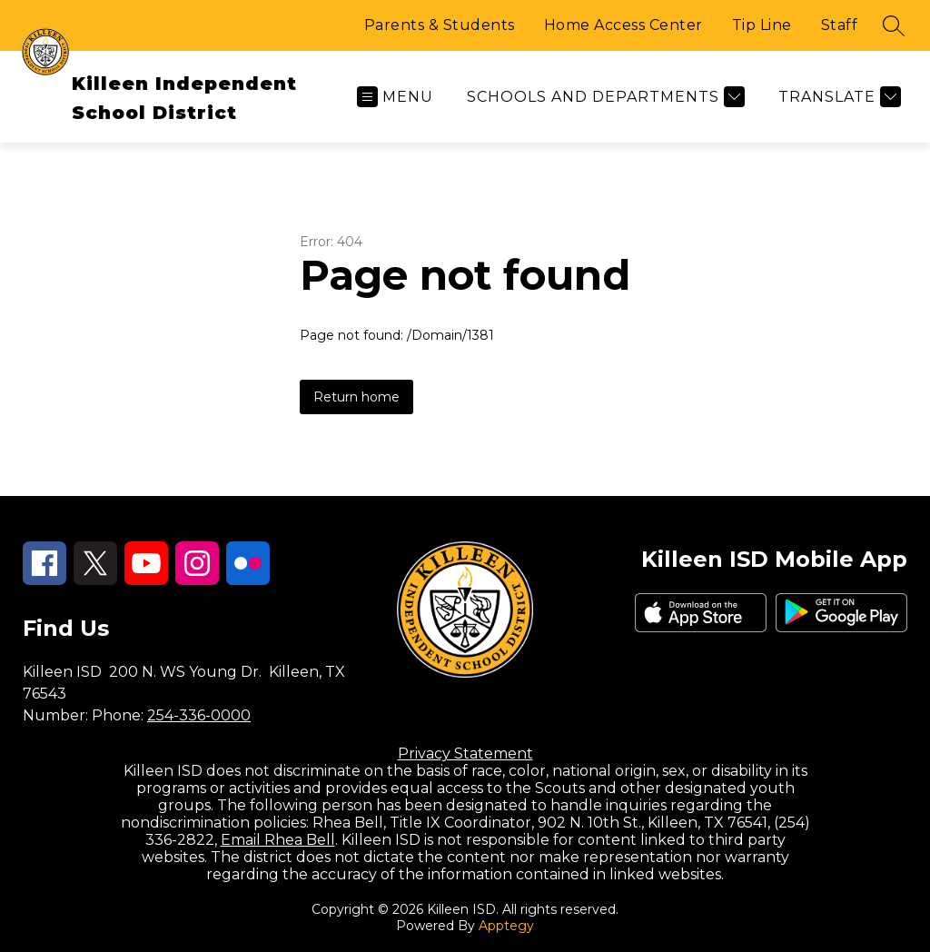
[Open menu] (395, 96)
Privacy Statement (465, 753)
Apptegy (506, 925)
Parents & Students (439, 25)
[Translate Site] (837, 96)
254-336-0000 (199, 715)
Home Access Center (623, 25)
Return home (356, 397)
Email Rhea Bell (278, 839)
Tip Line (762, 25)
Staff (839, 25)
